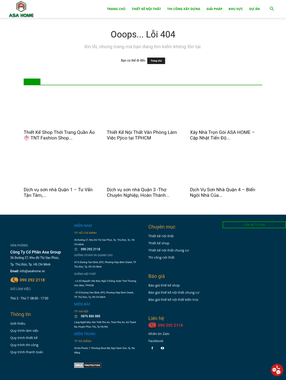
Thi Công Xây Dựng (183, 9)
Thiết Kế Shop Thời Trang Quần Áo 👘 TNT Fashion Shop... (59, 135)
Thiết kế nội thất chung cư (168, 250)
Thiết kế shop (158, 243)
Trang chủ (156, 60)
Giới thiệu (17, 323)
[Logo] (21, 9)
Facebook (155, 340)
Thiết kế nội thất (161, 236)
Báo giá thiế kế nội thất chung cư (173, 292)
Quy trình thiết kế (24, 337)
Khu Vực (236, 9)
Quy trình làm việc (24, 330)
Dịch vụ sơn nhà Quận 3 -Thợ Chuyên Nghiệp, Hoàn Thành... (138, 192)
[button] (271, 9)
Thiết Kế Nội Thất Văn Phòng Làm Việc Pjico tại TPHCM (142, 135)
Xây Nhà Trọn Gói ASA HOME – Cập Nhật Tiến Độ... (222, 135)
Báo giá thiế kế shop (164, 285)
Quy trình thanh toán (26, 352)
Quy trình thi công (24, 345)
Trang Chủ (116, 9)
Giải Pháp (214, 9)
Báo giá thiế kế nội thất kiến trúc (173, 299)
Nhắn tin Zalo (158, 333)
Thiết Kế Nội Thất (146, 9)
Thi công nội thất (161, 257)
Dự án (254, 9)
